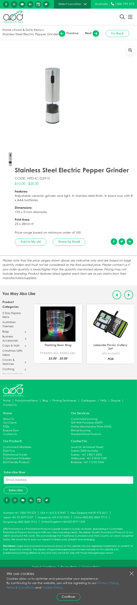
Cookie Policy (52, 587)
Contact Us (10, 405)
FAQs (103, 401)
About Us (8, 419)
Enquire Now (11, 430)
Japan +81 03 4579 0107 (18, 517)
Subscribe (16, 490)
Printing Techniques (64, 401)
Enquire (116, 401)
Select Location (69, 4)
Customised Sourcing (84, 419)
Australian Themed (9, 324)
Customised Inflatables (17, 447)
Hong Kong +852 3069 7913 (20, 522)
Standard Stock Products (86, 434)
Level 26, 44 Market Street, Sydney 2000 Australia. (87, 449)
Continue (68, 596)
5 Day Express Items (11, 315)
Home (6, 30)
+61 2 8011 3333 (92, 455)
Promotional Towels (15, 455)
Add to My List (31, 241)
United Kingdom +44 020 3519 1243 (63, 522)
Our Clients (10, 423)
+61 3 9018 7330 (96, 458)
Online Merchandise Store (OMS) (91, 426)
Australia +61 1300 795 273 (19, 513)
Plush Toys (9, 451)
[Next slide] (128, 294)
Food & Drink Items (27, 30)
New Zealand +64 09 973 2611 (89, 513)
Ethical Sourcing (80, 430)
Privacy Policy (108, 583)
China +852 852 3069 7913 (90, 517)
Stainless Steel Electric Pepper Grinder (30, 34)
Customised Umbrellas (17, 458)
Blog (45, 401)
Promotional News (26, 401)
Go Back (117, 33)
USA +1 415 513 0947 (53, 513)
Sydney (75, 455)
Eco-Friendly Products (16, 462)
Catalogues (88, 401)
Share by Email (69, 241)
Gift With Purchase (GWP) (87, 423)
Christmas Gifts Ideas (12, 353)
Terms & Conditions (20, 587)
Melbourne (78, 458)
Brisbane (76, 462)
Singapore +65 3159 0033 (53, 517)
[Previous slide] (117, 294)
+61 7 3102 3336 (94, 462)
